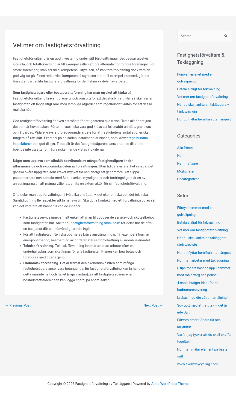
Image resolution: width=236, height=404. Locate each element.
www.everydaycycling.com (197, 364)
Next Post (153, 305)
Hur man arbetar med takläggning (203, 260)
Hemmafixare (187, 163)
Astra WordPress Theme (170, 384)
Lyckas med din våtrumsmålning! (202, 298)
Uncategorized (188, 179)
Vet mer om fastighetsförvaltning (202, 97)
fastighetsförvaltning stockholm (95, 223)
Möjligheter (186, 171)
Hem (181, 156)
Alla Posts (185, 148)
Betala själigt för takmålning (198, 89)
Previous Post (18, 305)
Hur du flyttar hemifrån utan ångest (204, 119)
